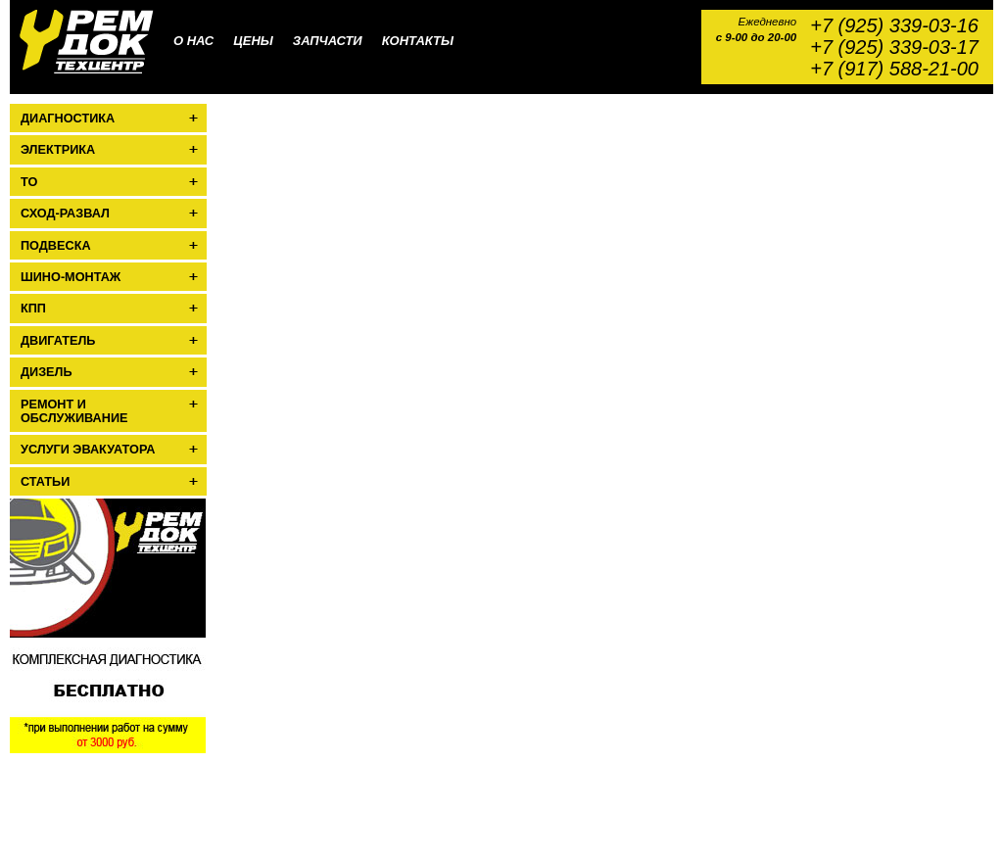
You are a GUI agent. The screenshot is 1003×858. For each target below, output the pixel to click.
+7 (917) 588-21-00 (894, 68)
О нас (193, 40)
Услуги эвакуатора (88, 449)
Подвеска (56, 246)
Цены (253, 40)
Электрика (58, 150)
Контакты (418, 40)
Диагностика (68, 118)
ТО (29, 182)
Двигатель (58, 341)
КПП (33, 308)
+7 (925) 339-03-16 (894, 25)
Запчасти (327, 40)
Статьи (45, 482)
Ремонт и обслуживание (74, 411)
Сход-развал (65, 213)
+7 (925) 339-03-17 (894, 47)
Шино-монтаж (70, 277)
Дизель (46, 372)
